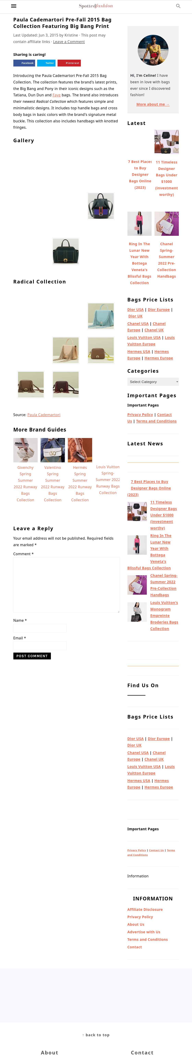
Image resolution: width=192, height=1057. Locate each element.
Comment (23, 726)
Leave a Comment (69, 41)
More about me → (153, 104)
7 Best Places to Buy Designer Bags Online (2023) (149, 488)
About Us (136, 924)
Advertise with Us (143, 932)
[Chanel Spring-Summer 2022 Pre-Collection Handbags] (137, 586)
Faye (57, 95)
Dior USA (135, 309)
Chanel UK (154, 329)
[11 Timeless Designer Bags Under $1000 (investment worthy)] (137, 512)
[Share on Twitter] (46, 63)
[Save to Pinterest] (69, 63)
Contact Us (156, 850)
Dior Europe (159, 309)
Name (20, 792)
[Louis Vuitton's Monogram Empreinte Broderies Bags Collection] (137, 613)
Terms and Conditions (156, 421)
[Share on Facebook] (24, 63)
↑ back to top (96, 1034)
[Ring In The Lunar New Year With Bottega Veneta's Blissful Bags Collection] (137, 546)
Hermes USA (138, 351)
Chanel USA (138, 323)
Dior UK (135, 316)
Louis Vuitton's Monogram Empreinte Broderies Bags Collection (164, 615)
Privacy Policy (140, 414)
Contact (134, 947)
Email (19, 810)
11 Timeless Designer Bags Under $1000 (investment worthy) (163, 515)
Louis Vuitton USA (144, 337)
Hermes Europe (159, 358)
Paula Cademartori (43, 587)
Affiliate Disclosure (145, 909)
